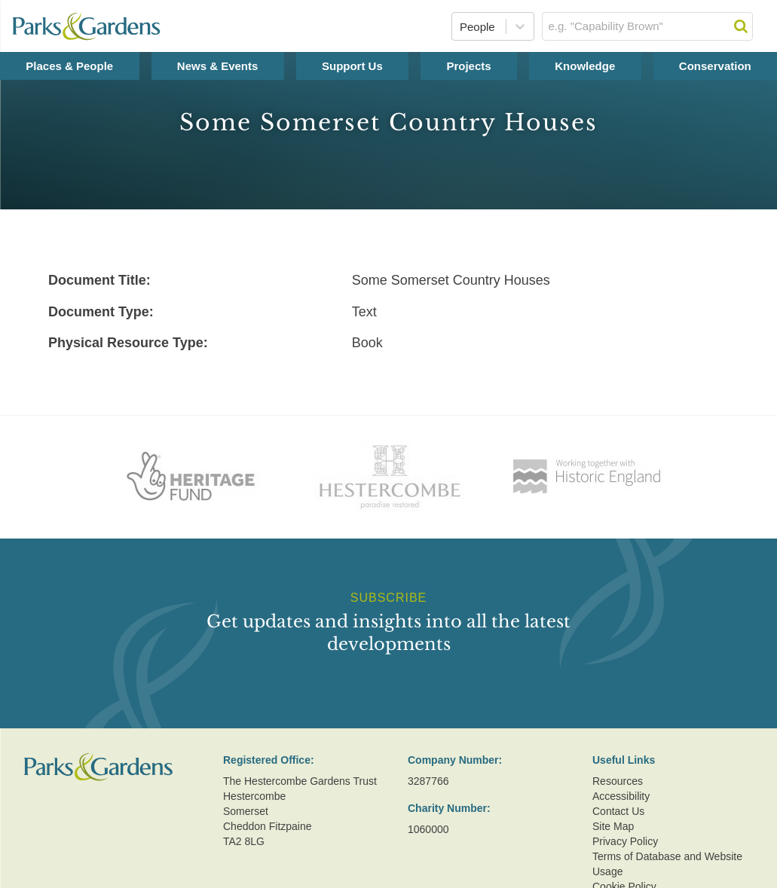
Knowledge (585, 66)
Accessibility (621, 796)
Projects (468, 66)
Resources (617, 781)
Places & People (69, 66)
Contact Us (618, 811)
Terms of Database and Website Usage (667, 863)
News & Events (217, 66)
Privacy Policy (625, 841)
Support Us (352, 66)
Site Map (613, 826)
